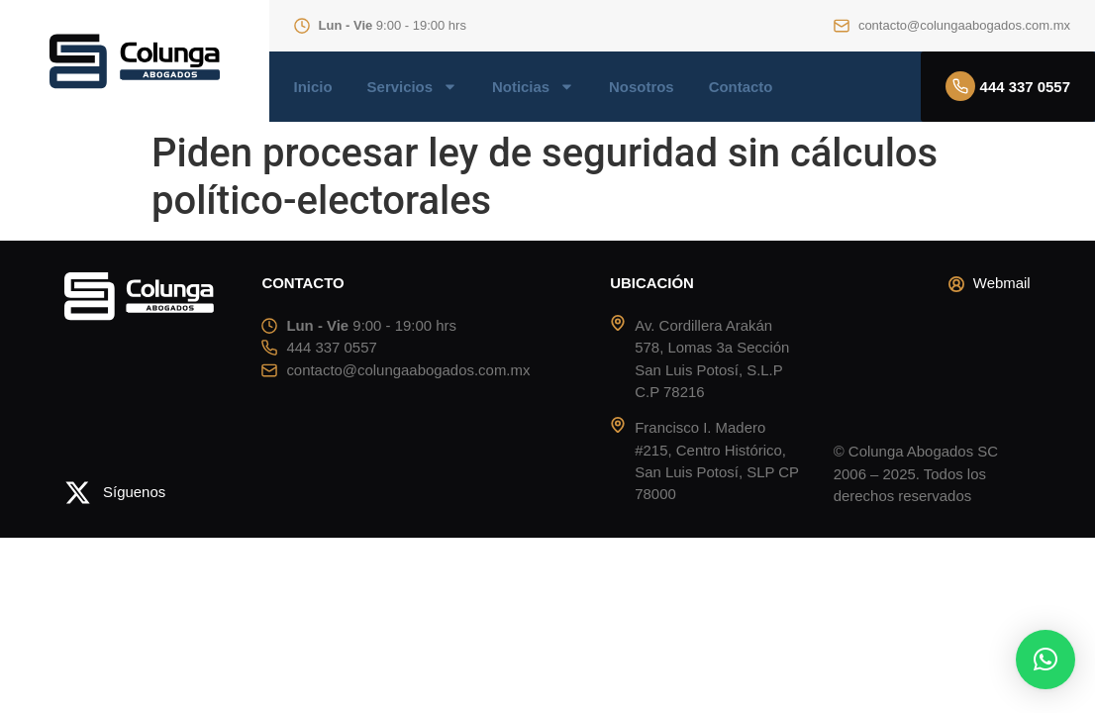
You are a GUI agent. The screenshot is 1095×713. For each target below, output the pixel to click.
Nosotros (641, 87)
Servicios (412, 87)
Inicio (313, 87)
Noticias (533, 87)
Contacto (741, 87)
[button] (1045, 659)
